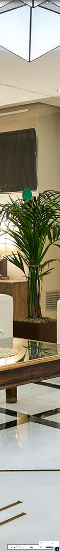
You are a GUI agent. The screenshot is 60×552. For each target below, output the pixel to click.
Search (48, 546)
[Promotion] (42, 547)
